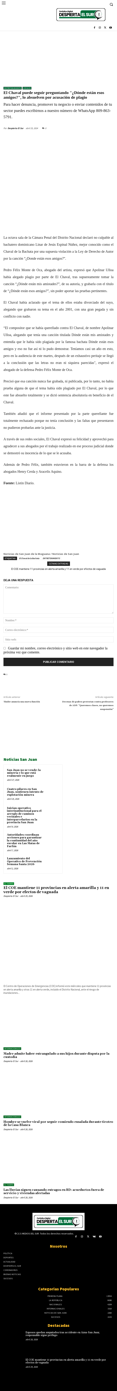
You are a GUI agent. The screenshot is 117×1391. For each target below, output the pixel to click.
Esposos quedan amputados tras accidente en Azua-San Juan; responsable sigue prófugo (63, 1334)
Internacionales (12, 1048)
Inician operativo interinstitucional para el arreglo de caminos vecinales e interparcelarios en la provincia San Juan (24, 815)
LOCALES (27, 88)
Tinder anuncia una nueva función (21, 701)
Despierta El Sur (15, 128)
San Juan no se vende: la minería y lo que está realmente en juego (24, 773)
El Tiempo (8, 884)
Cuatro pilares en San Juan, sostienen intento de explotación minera (25, 792)
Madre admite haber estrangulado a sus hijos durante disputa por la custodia (56, 1055)
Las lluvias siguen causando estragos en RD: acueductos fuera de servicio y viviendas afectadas (53, 1191)
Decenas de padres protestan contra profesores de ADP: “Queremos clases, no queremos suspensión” (88, 705)
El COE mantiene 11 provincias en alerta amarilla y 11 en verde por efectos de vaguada (58, 569)
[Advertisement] (58, 57)
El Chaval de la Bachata (29, 558)
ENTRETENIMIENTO (12, 88)
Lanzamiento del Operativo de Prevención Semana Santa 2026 (24, 861)
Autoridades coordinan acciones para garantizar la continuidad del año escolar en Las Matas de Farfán (24, 840)
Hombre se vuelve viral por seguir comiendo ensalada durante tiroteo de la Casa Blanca (58, 1123)
